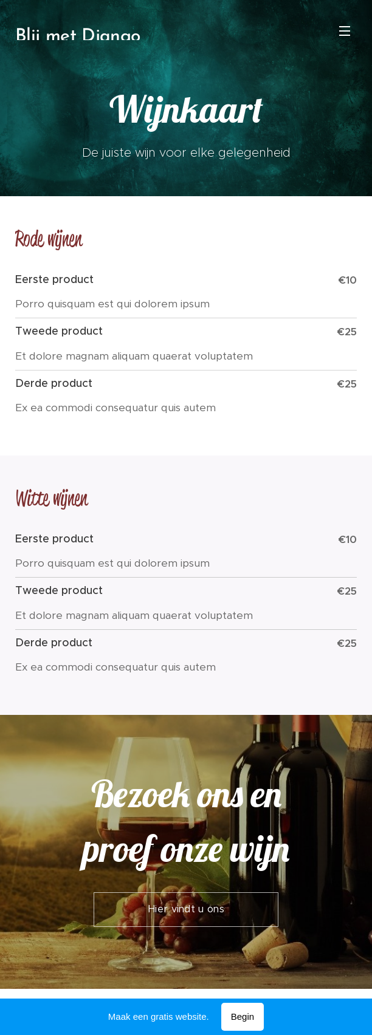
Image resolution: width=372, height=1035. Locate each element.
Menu (344, 31)
